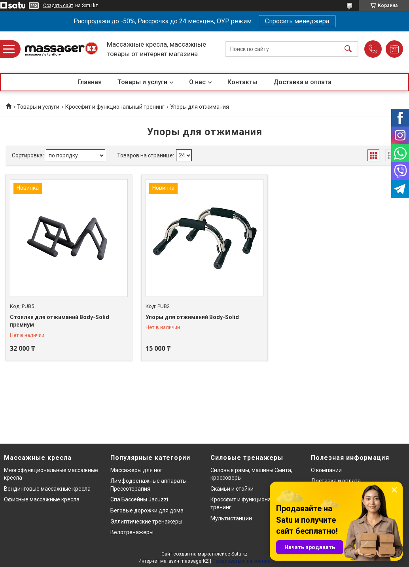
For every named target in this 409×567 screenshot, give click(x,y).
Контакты (242, 82)
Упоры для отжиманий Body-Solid (192, 317)
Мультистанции (231, 518)
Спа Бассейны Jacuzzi (139, 499)
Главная (90, 82)
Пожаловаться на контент (241, 561)
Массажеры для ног (136, 470)
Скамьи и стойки (232, 489)
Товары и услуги (142, 82)
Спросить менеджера (297, 21)
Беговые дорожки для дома (147, 510)
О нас (197, 82)
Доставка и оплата (302, 82)
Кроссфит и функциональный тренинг (115, 107)
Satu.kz (239, 554)
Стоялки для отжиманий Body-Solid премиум (59, 321)
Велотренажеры (131, 532)
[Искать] (348, 49)
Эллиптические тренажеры (146, 521)
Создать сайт (58, 5)
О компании (326, 470)
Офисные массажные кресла (42, 499)
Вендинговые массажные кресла (47, 489)
